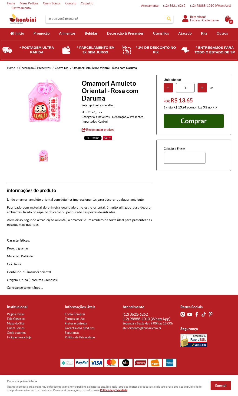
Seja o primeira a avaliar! (98, 105)
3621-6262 (174, 5)
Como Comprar (75, 314)
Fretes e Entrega (76, 323)
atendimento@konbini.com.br (141, 328)
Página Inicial (15, 314)
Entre (194, 20)
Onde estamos (16, 332)
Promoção (41, 33)
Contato (70, 3)
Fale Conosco (16, 319)
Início (19, 33)
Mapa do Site (15, 323)
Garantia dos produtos (80, 328)
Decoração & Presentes (125, 33)
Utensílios (161, 33)
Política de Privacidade (80, 337)
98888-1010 (210, 5)
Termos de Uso (75, 319)
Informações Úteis (80, 307)
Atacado (185, 33)
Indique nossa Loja (19, 337)
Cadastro (87, 3)
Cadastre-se (210, 20)
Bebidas (91, 33)
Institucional (17, 307)
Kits (204, 33)
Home (11, 3)
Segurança (72, 332)
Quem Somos (52, 3)
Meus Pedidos (29, 3)
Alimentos (67, 33)
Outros (222, 33)
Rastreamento (21, 8)
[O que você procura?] (169, 18)
